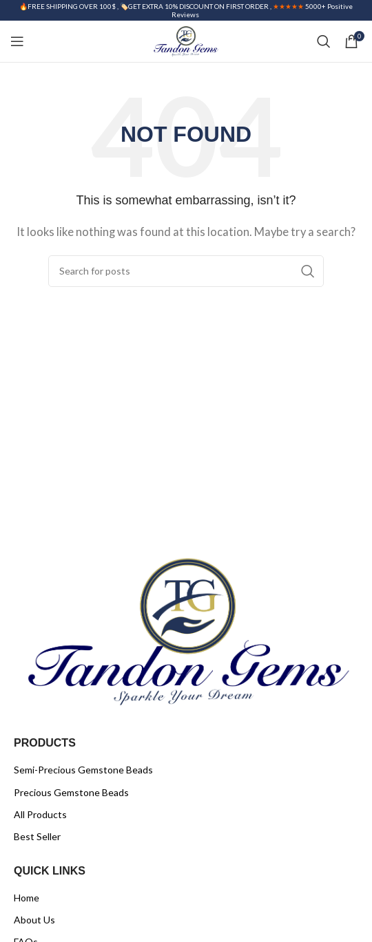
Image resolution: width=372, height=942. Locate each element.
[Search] (324, 41)
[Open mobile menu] (17, 41)
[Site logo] (185, 40)
